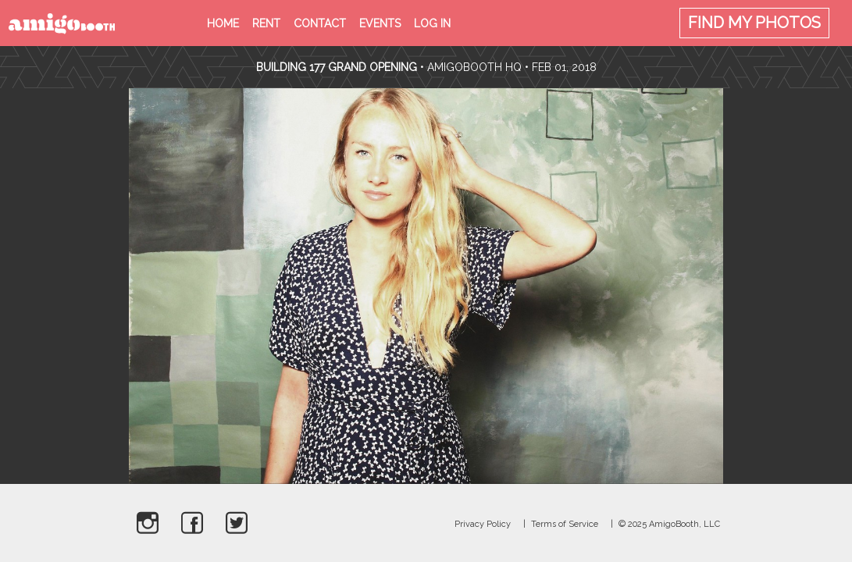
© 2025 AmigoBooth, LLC (669, 524)
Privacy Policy (483, 524)
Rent (266, 23)
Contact (320, 23)
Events (380, 23)
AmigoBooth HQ (474, 67)
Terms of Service (564, 524)
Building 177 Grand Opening (338, 67)
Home (223, 23)
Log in (432, 23)
